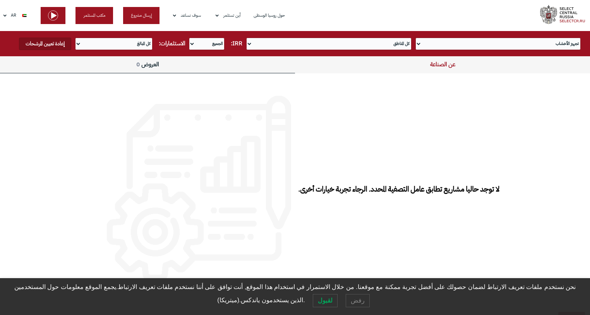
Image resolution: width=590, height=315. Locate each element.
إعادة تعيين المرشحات (45, 43)
